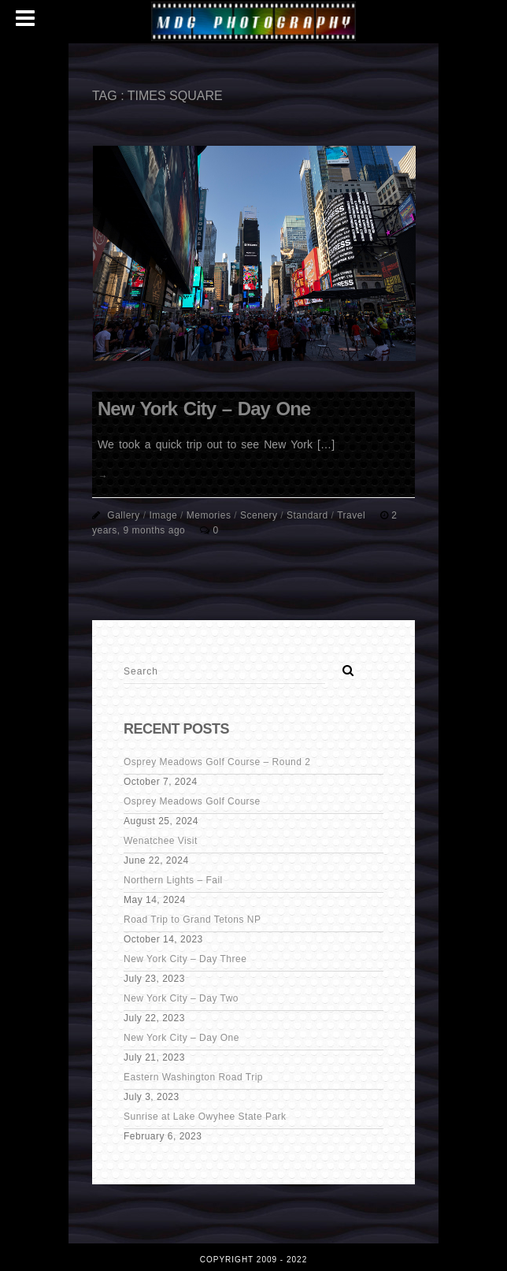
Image (163, 515)
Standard (307, 515)
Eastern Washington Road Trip (193, 1077)
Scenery (259, 515)
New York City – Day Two (181, 998)
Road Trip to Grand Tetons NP (192, 919)
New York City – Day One (204, 408)
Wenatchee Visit (161, 840)
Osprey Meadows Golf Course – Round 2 (217, 761)
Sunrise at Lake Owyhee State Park (205, 1116)
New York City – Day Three (185, 958)
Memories (209, 515)
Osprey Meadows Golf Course (192, 801)
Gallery (123, 515)
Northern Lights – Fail (173, 880)
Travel (351, 515)
